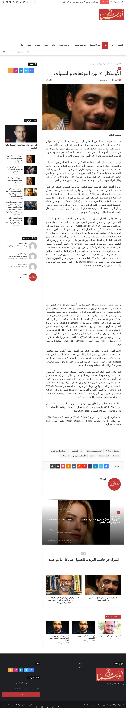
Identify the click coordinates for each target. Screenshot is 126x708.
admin (25, 274)
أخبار (112, 45)
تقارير (21, 45)
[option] (83, 521)
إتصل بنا (79, 666)
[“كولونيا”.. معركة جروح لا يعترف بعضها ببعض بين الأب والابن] (30, 159)
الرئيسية (120, 45)
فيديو (46, 45)
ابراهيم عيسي (22, 254)
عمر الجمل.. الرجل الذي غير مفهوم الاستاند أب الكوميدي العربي (14, 169)
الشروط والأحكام (20, 704)
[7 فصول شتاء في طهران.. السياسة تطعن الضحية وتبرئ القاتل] (57, 626)
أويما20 (115, 80)
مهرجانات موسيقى (80, 45)
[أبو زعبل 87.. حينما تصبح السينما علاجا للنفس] (21, 133)
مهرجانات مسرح (64, 45)
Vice (92, 456)
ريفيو (29, 45)
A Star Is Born (112, 451)
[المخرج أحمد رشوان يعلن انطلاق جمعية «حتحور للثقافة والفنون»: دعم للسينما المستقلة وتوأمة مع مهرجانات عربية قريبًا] (30, 205)
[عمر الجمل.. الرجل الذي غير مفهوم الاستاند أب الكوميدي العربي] (30, 170)
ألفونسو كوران (79, 456)
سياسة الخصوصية (7, 704)
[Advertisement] (41, 23)
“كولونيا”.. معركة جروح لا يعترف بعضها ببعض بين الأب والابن (81, 2)
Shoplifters (103, 456)
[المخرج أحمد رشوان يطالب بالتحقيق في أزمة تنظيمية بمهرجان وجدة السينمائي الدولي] (30, 192)
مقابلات (37, 45)
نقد (106, 45)
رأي (53, 45)
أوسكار (65, 456)
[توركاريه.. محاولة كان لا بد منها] (109, 626)
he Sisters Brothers (59, 451)
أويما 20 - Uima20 (89, 704)
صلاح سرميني (22, 243)
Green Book (77, 451)
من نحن (79, 662)
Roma (115, 456)
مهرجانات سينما (95, 45)
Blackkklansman (94, 451)
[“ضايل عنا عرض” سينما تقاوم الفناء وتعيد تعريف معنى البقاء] (30, 181)
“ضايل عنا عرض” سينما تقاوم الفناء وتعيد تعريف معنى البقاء (14, 180)
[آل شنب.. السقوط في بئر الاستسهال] (83, 626)
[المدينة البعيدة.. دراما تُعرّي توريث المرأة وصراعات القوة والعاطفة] (30, 221)
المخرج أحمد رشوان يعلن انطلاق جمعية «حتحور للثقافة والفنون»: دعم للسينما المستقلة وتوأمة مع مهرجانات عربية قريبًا (14, 207)
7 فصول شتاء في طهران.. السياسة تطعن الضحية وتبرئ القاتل (59, 637)
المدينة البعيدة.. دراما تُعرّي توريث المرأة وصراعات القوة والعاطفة (14, 220)
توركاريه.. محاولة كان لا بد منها (111, 635)
